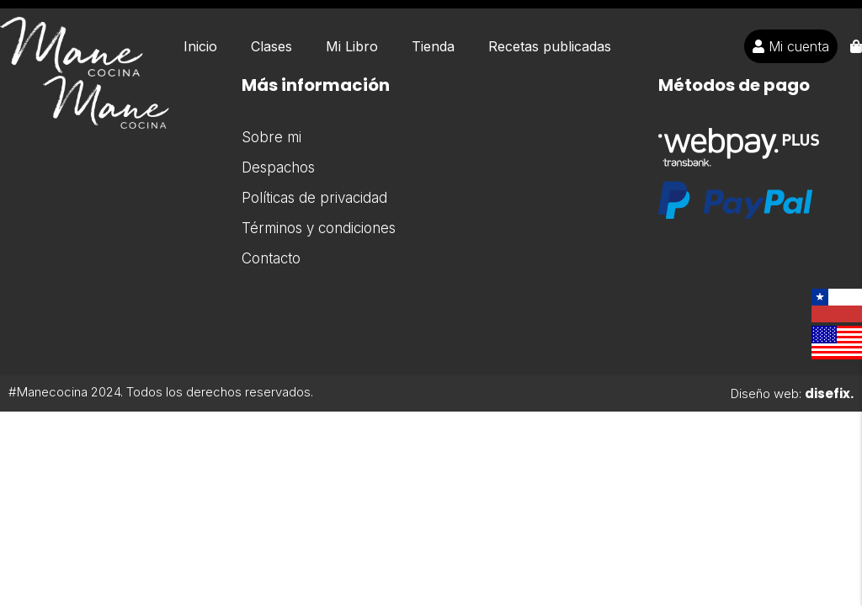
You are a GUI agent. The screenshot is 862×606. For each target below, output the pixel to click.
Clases (271, 46)
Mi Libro (352, 46)
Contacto (271, 258)
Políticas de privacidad (314, 197)
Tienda (433, 46)
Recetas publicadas (549, 46)
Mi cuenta (791, 46)
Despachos (278, 167)
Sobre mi (271, 137)
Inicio (200, 46)
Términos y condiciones (319, 228)
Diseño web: (792, 393)
